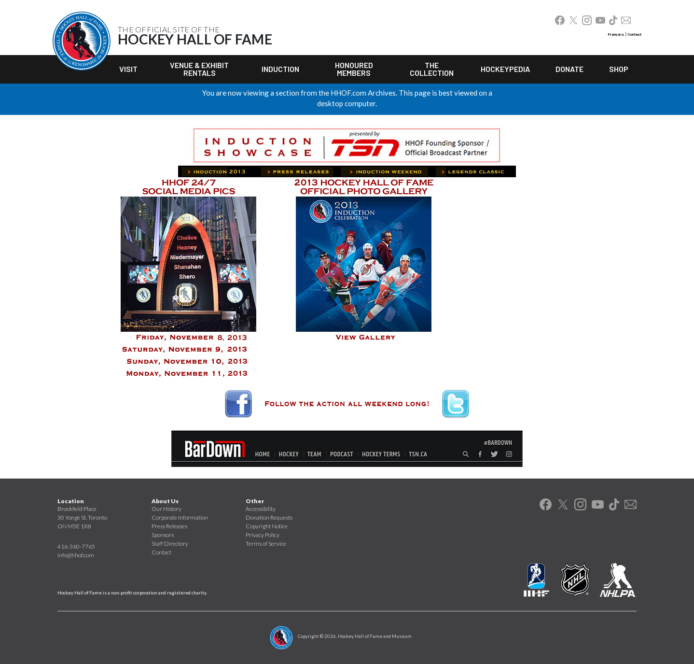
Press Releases (169, 526)
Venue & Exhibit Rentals (199, 68)
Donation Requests (269, 517)
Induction (280, 68)
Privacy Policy (262, 534)
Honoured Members (354, 68)
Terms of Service (266, 543)
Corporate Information (180, 517)
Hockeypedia (505, 68)
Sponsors (163, 534)
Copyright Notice (267, 526)
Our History (166, 508)
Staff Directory (170, 543)
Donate (569, 68)
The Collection (432, 68)
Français (616, 34)
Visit (128, 68)
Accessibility (261, 508)
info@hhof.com (75, 555)
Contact (634, 34)
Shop (618, 68)
